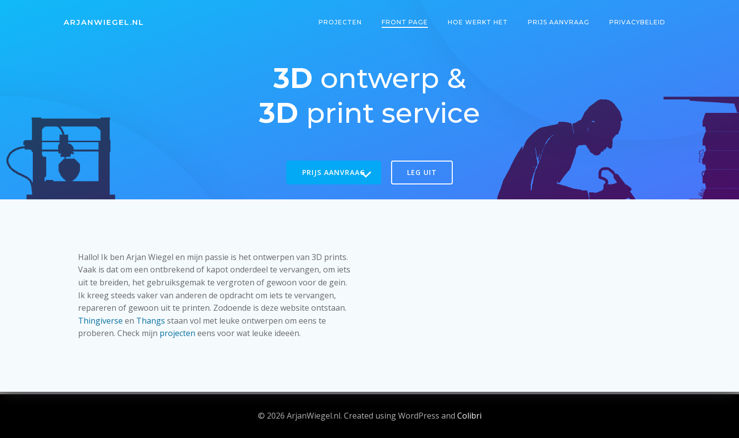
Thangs (151, 320)
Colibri (469, 415)
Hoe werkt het (478, 22)
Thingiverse (101, 320)
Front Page (405, 22)
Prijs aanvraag (559, 22)
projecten (178, 333)
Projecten (340, 22)
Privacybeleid (638, 22)
